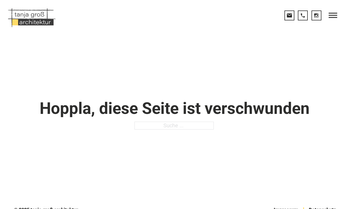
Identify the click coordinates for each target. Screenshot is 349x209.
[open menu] (333, 15)
